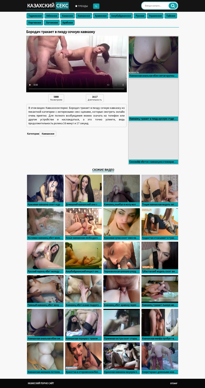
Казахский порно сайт (41, 383)
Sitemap (173, 383)
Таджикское (35, 15)
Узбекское (51, 15)
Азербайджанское (121, 15)
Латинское (52, 22)
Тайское (170, 15)
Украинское (155, 15)
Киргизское (34, 22)
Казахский (48, 5)
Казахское (67, 15)
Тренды (81, 6)
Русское (140, 15)
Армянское (101, 15)
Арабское (67, 22)
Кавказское (84, 15)
